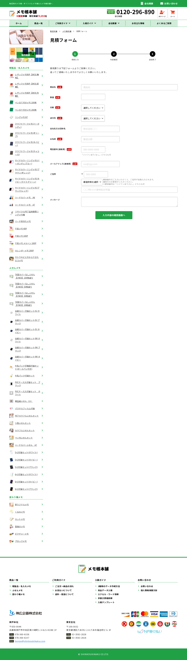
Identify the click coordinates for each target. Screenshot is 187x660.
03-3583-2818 (79, 637)
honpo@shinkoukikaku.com (30, 641)
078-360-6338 (22, 634)
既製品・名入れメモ (19, 70)
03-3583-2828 (79, 634)
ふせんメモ (14, 270)
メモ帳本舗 (66, 34)
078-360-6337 (22, 637)
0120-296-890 (135, 12)
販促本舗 (53, 34)
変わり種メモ (16, 499)
